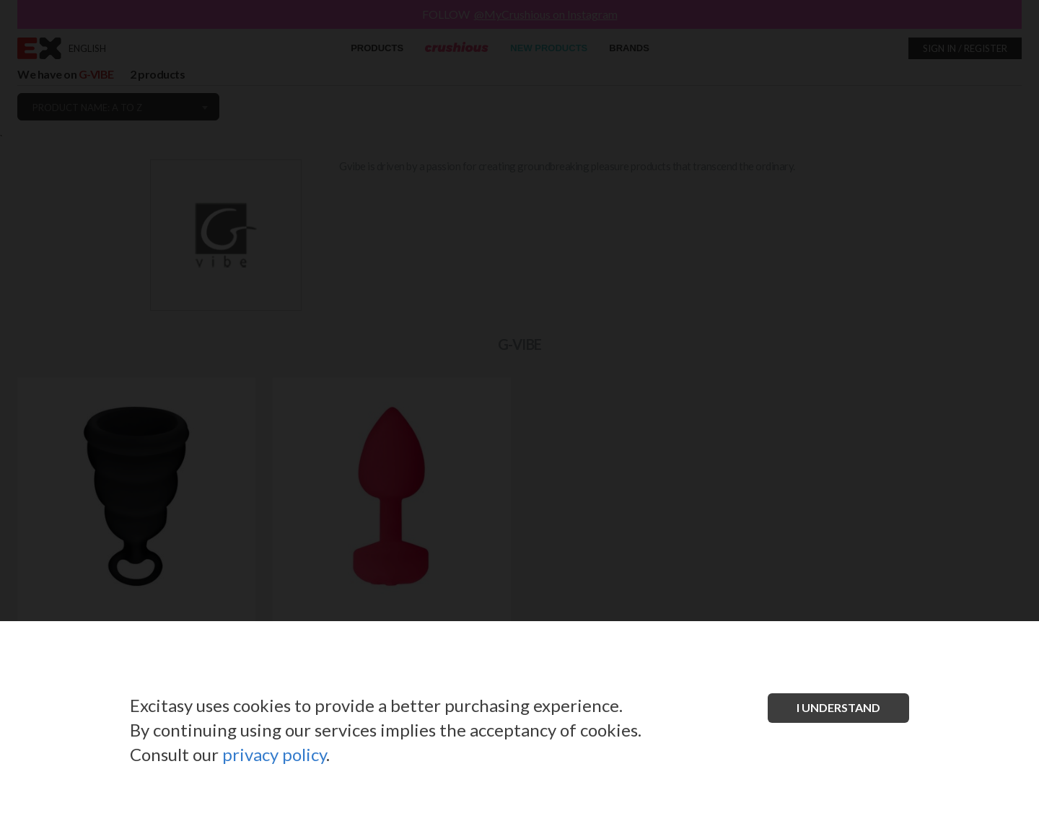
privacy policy (274, 754)
